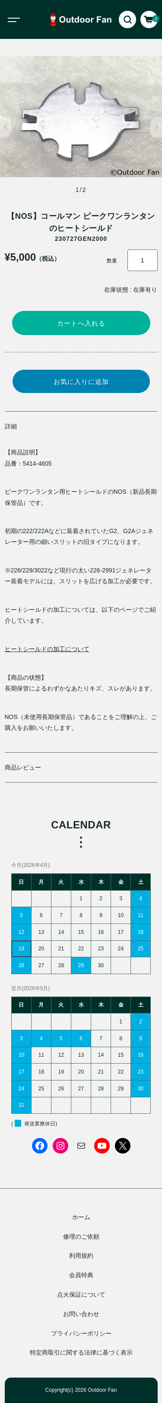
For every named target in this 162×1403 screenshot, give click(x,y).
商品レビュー (23, 767)
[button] (6, 127)
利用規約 (81, 1256)
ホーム (81, 1217)
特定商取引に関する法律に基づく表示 (81, 1352)
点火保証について (81, 1294)
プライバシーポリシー (81, 1333)
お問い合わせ (81, 1313)
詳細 (11, 426)
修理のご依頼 (81, 1236)
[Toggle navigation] (21, 19)
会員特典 (81, 1275)
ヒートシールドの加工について (47, 649)
